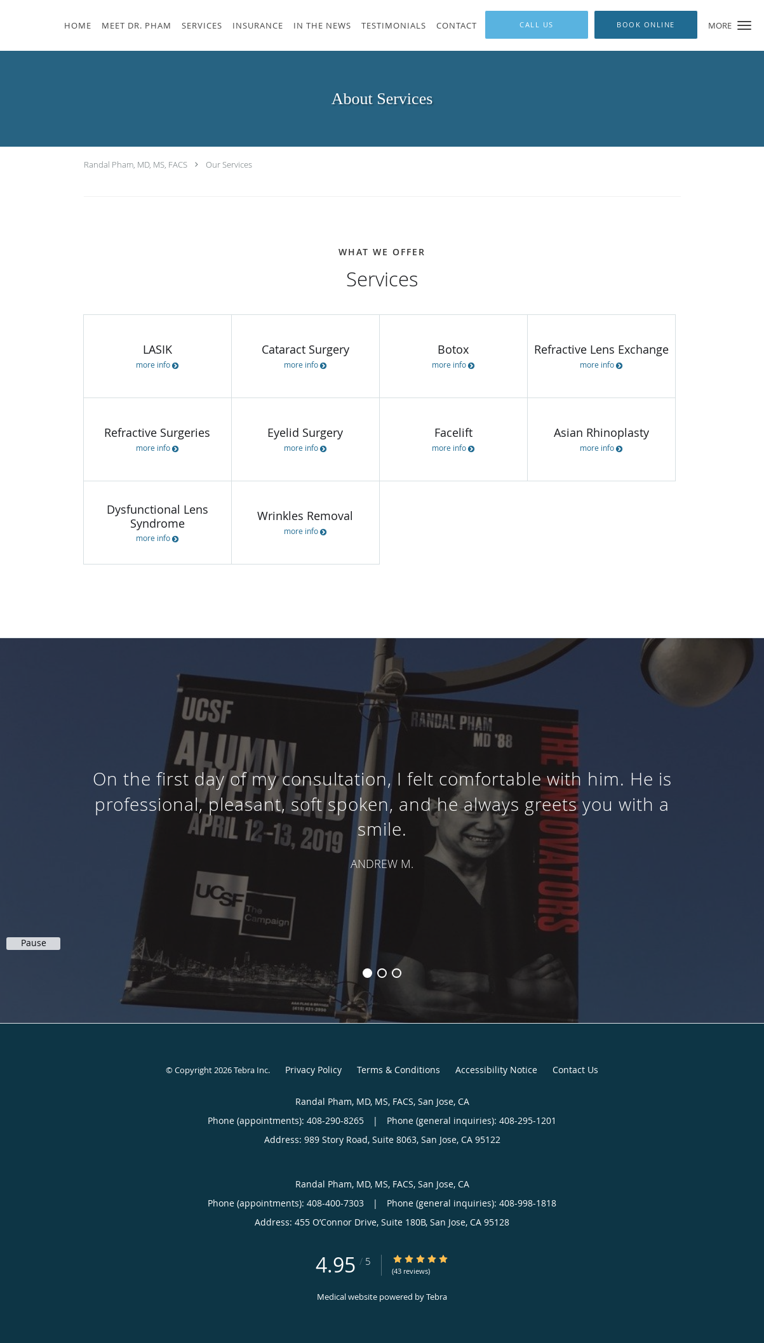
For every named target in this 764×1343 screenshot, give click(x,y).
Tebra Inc (251, 1070)
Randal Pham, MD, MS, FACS (135, 164)
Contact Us (575, 1070)
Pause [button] (33, 943)
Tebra (436, 1296)
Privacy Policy (313, 1070)
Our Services (229, 164)
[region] (382, 818)
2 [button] (382, 973)
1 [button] (367, 973)
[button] (744, 25)
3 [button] (396, 973)
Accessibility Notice (496, 1070)
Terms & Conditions (398, 1070)
